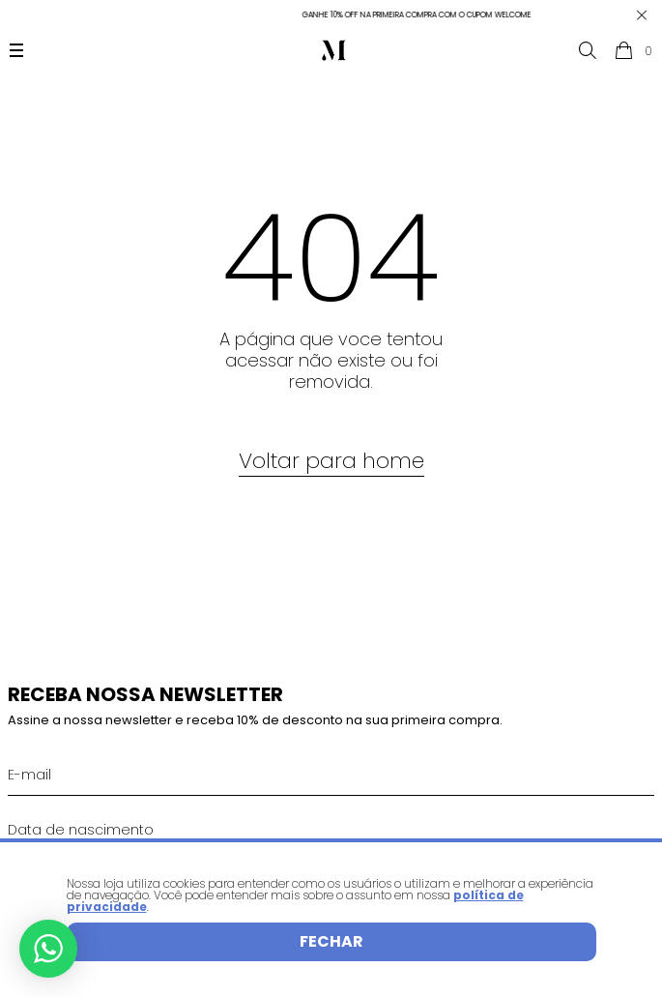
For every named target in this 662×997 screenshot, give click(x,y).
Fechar (331, 941)
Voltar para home (331, 461)
